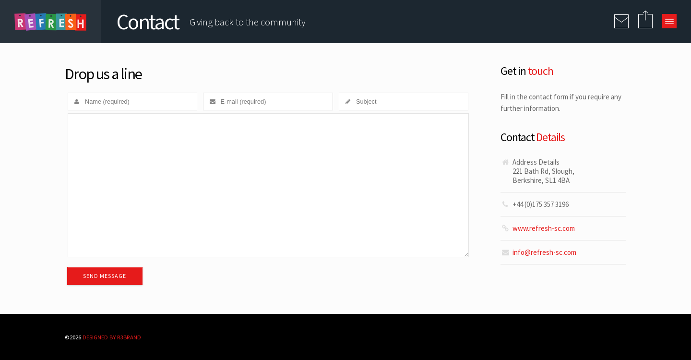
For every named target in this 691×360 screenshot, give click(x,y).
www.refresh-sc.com (543, 228)
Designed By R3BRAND (112, 337)
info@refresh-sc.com (544, 252)
